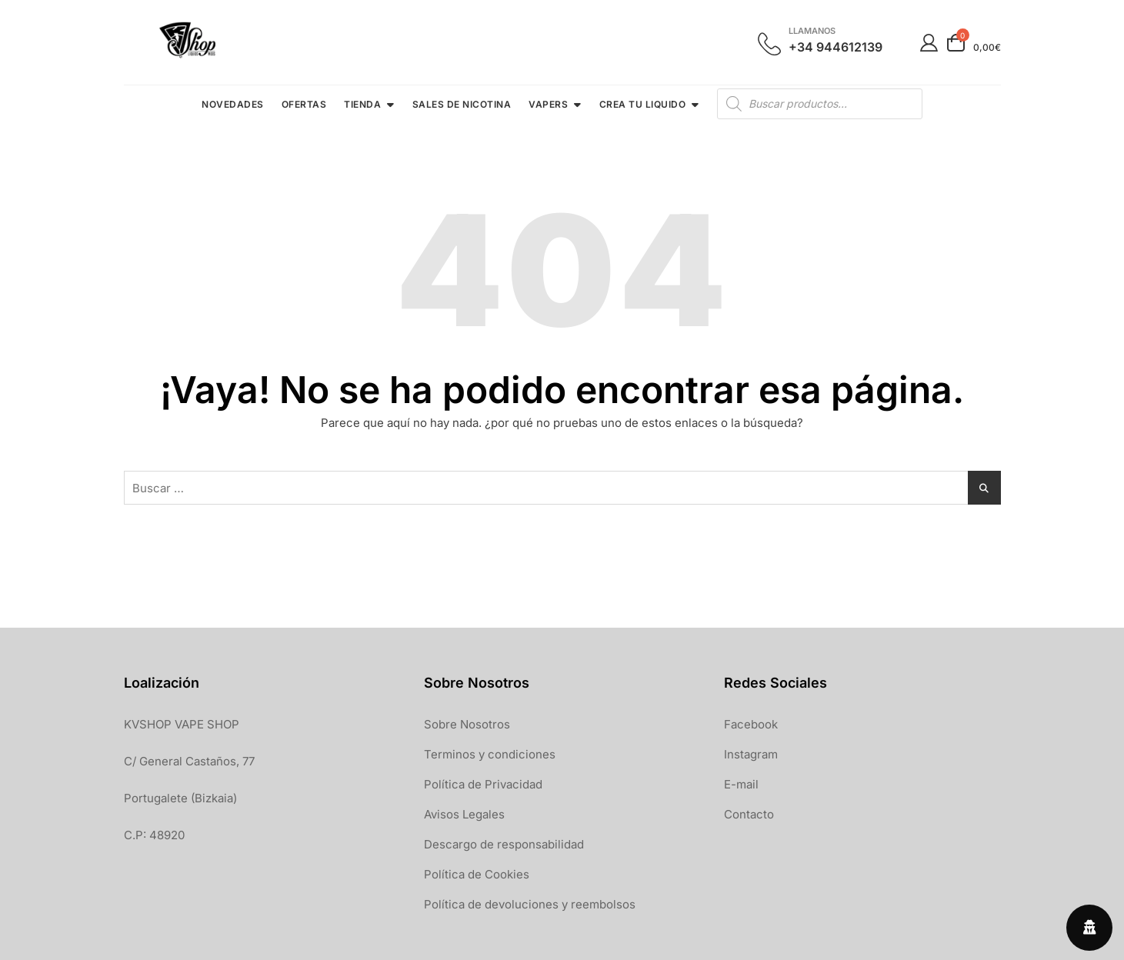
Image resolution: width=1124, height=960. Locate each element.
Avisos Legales (464, 814)
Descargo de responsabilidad (504, 844)
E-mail (741, 784)
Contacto (749, 814)
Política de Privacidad (483, 784)
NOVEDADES (233, 104)
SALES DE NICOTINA (462, 104)
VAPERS (548, 104)
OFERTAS (304, 104)
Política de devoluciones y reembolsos (529, 904)
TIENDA (362, 104)
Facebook (751, 724)
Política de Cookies (476, 874)
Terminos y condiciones (489, 754)
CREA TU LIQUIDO (642, 104)
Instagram (751, 754)
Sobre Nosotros (467, 724)
